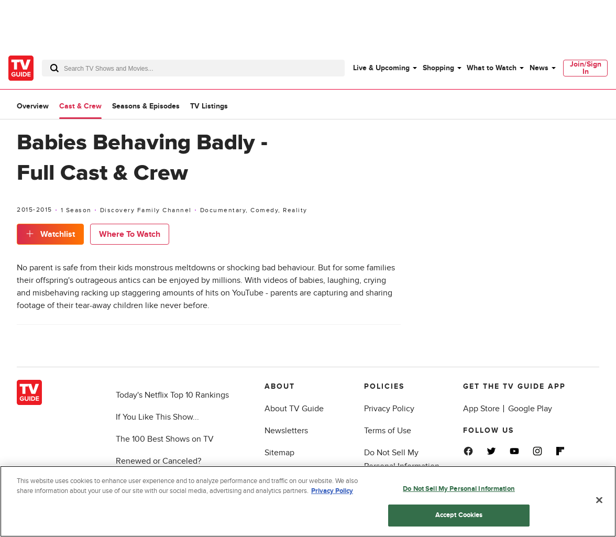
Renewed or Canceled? (158, 461)
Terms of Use (387, 430)
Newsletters (286, 430)
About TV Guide (294, 408)
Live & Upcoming (381, 67)
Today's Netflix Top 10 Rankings (172, 395)
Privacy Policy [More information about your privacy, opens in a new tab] (332, 491)
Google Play (530, 408)
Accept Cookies (459, 515)
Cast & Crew (80, 106)
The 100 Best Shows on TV (165, 439)
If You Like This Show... (157, 417)
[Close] (599, 499)
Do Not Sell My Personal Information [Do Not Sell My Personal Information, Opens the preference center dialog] (459, 489)
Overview (33, 106)
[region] (308, 501)
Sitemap (279, 452)
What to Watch (491, 67)
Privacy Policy (389, 408)
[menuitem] (384, 68)
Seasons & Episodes (146, 106)
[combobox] (193, 68)
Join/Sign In (585, 68)
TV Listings (209, 106)
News (539, 67)
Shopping (438, 67)
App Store (481, 408)
